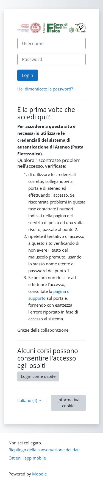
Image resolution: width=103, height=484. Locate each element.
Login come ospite (38, 376)
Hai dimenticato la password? (45, 89)
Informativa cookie (68, 402)
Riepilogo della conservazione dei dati (44, 449)
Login (27, 75)
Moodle (39, 474)
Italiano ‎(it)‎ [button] (27, 400)
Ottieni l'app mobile (27, 458)
